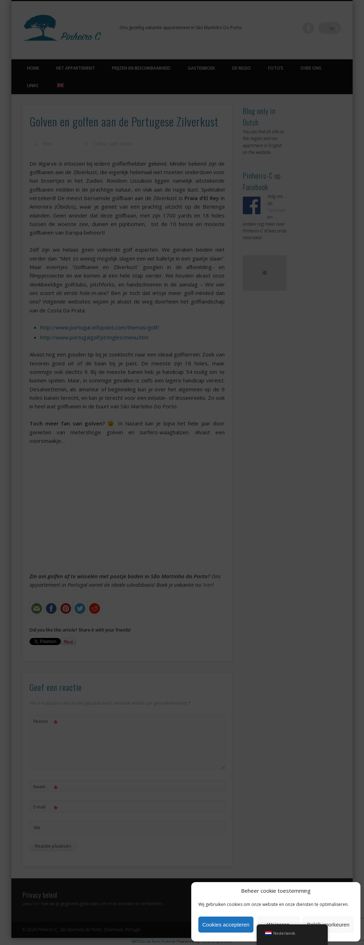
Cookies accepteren (226, 925)
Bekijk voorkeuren (328, 925)
